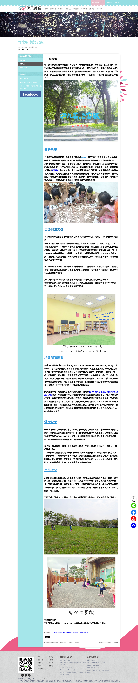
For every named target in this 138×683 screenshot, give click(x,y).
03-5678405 (100, 2)
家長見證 (84, 9)
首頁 (46, 9)
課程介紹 (61, 9)
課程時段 (68, 9)
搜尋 (117, 2)
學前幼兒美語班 (24, 68)
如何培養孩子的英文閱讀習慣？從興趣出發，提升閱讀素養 (69, 632)
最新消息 (91, 9)
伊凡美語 (96, 668)
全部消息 (22, 60)
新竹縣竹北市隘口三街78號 (98, 662)
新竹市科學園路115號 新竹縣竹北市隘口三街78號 (31, 87)
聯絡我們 (109, 2)
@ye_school (69, 667)
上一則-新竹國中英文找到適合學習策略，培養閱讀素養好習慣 (61, 642)
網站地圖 (40, 668)
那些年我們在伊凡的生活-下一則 (108, 642)
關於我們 (53, 9)
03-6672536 (94, 660)
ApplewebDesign (43, 679)
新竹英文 (56, 170)
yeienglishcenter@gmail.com (28, 82)
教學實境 (76, 9)
